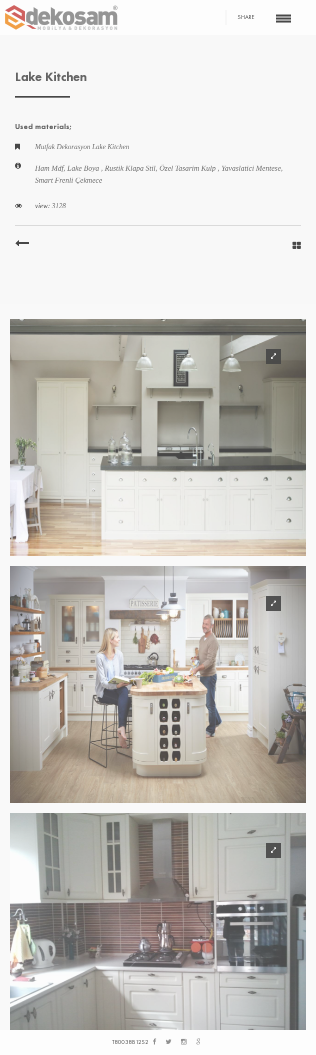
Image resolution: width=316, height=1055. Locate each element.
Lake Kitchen (110, 147)
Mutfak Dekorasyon (63, 147)
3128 (59, 206)
